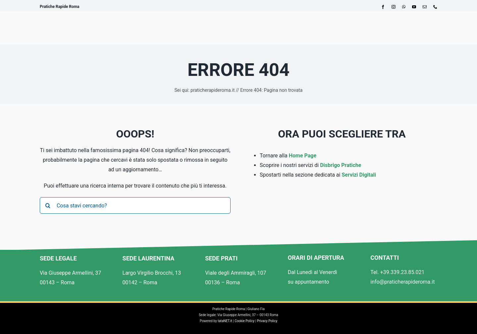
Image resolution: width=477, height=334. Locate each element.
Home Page (302, 155)
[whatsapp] (403, 7)
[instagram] (394, 7)
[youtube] (414, 7)
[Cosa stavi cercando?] (135, 205)
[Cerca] (48, 205)
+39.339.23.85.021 (402, 272)
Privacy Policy (267, 321)
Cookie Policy (244, 321)
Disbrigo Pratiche (340, 165)
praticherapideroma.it (212, 90)
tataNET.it (225, 321)
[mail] (425, 7)
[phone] (435, 7)
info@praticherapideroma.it (402, 282)
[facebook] (383, 7)
